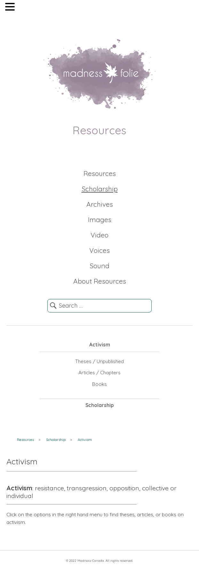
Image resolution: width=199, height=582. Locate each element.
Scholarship (100, 189)
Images (99, 219)
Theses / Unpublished (99, 361)
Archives (99, 204)
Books (99, 384)
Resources (100, 173)
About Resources (99, 281)
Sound (99, 266)
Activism (99, 345)
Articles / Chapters (99, 373)
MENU (26, 8)
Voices (99, 250)
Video (99, 235)
